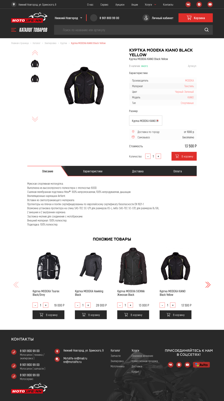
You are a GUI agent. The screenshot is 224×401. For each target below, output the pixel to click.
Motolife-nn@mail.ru (75, 358)
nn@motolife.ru (72, 361)
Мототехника (117, 366)
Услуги (148, 4)
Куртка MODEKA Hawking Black (89, 292)
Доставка (137, 366)
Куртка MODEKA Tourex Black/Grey (46, 292)
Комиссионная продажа (145, 361)
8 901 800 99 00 (30, 351)
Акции (134, 4)
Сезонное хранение (142, 355)
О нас (90, 4)
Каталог (115, 350)
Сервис (104, 4)
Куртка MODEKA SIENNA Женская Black (131, 292)
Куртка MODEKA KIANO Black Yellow (173, 292)
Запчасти (116, 355)
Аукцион (119, 4)
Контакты (168, 4)
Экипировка (117, 361)
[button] (207, 284)
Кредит (135, 371)
